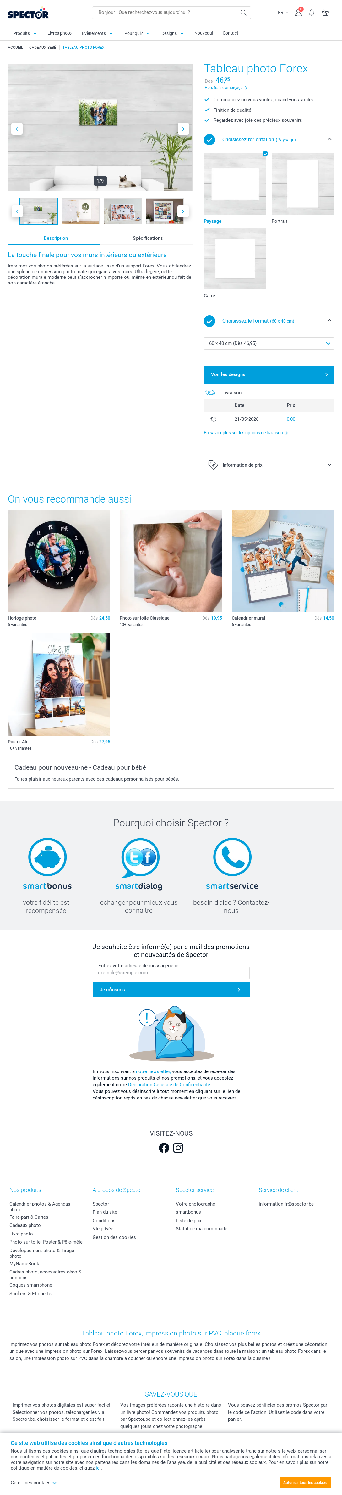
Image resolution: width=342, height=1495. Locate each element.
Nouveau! (203, 33)
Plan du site (105, 1212)
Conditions (104, 1220)
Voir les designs (228, 374)
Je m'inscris (112, 989)
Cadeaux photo (25, 1225)
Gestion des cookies (114, 1237)
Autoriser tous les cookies (305, 1483)
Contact (230, 33)
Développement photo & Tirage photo (41, 1253)
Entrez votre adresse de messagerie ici (139, 966)
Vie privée (103, 1229)
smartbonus (188, 1212)
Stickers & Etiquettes (31, 1293)
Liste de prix (188, 1220)
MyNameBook (24, 1264)
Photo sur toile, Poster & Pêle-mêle (46, 1242)
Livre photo (21, 1234)
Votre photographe (195, 1204)
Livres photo (59, 33)
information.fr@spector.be (286, 1204)
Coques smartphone (30, 1285)
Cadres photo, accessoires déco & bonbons (45, 1274)
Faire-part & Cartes (28, 1217)
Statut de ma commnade (201, 1229)
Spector (101, 1204)
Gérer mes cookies (34, 1483)
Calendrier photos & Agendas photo (39, 1206)
